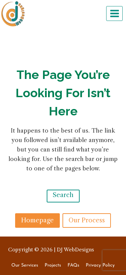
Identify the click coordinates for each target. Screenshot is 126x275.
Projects (53, 265)
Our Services (24, 265)
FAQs (73, 265)
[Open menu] (114, 13)
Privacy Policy (100, 265)
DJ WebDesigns (75, 249)
